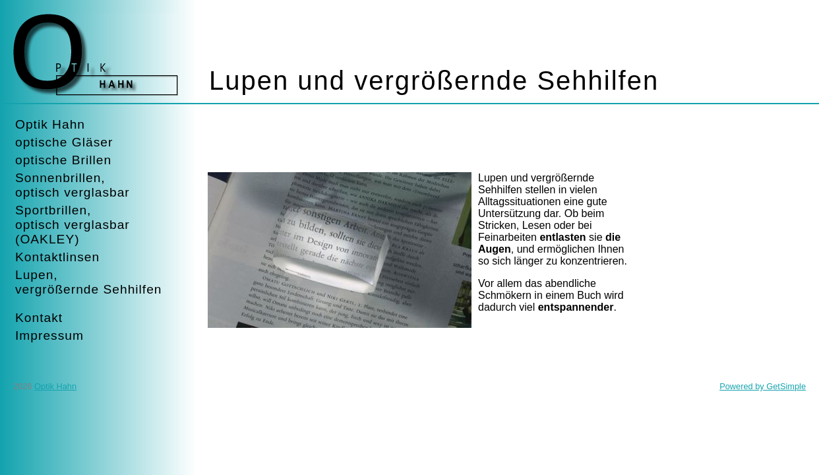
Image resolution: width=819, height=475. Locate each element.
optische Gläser (64, 142)
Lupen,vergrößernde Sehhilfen (88, 282)
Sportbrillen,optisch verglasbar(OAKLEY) (72, 224)
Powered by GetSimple (762, 386)
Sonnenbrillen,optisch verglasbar (72, 185)
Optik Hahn (50, 124)
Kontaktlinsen (57, 257)
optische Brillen (63, 160)
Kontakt (39, 318)
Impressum (49, 335)
